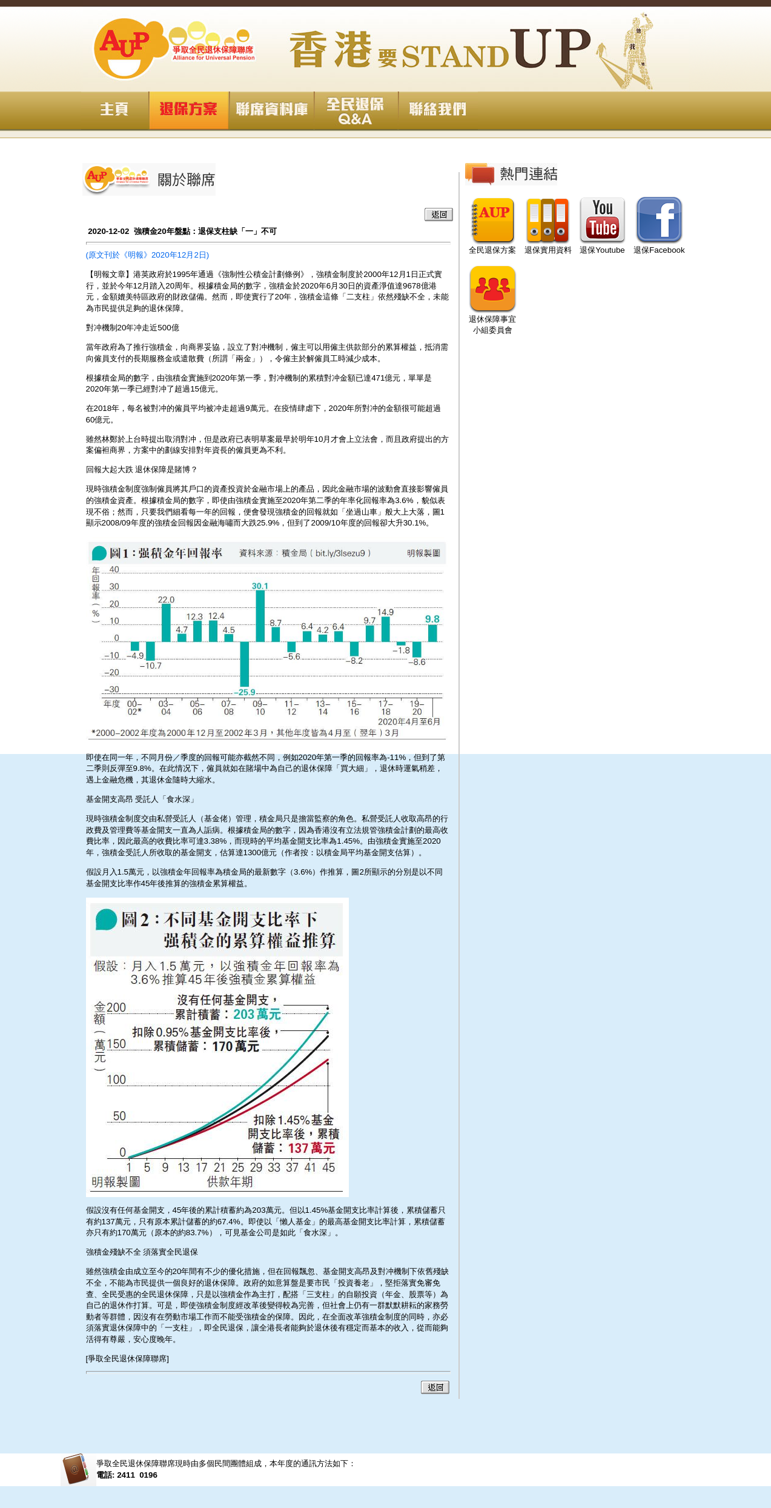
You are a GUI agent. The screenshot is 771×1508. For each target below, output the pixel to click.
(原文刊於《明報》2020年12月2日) (148, 254)
